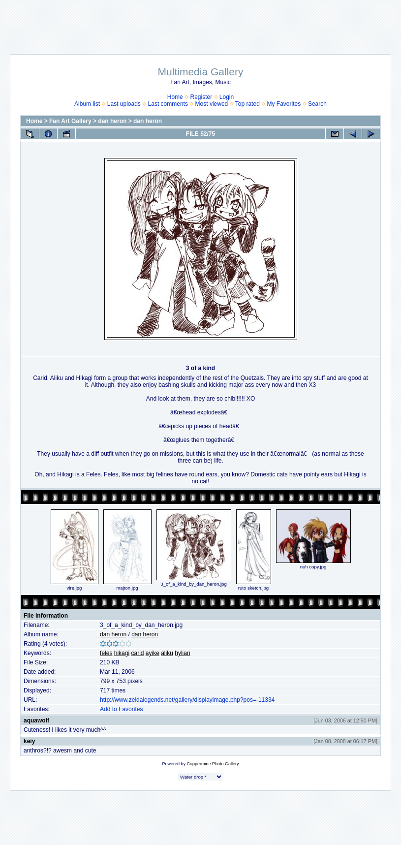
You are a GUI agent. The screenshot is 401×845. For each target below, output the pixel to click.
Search (317, 103)
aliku (167, 653)
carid (137, 653)
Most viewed (211, 103)
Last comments (168, 103)
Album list (87, 103)
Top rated (247, 103)
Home (175, 97)
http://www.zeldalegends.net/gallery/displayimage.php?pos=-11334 (187, 699)
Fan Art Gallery (70, 121)
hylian (182, 653)
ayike (152, 653)
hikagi (121, 653)
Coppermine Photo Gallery (212, 763)
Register (201, 97)
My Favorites (284, 103)
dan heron (112, 121)
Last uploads (124, 103)
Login (226, 97)
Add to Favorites (121, 709)
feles (106, 653)
